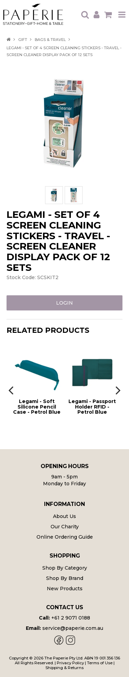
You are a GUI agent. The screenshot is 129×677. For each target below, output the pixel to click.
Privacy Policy (70, 662)
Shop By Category (64, 568)
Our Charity (65, 526)
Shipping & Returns (64, 667)
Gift (22, 39)
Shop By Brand (64, 578)
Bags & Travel (50, 39)
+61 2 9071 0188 (70, 618)
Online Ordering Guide (64, 537)
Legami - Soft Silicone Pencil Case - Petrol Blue (37, 406)
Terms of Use (99, 662)
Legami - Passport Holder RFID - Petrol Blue (92, 406)
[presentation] (12, 390)
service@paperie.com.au (72, 628)
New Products (65, 588)
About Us (64, 516)
